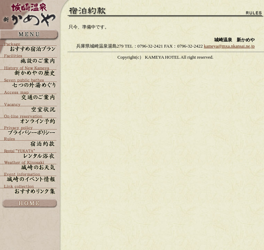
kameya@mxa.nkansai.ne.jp (229, 46)
